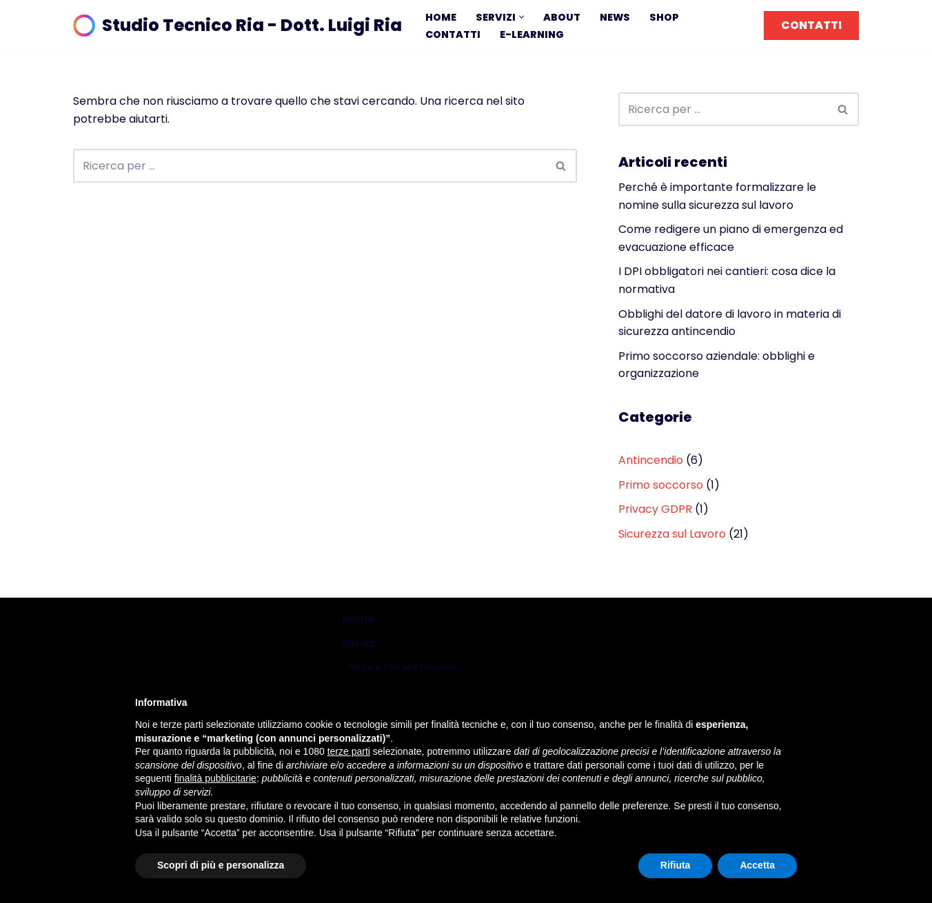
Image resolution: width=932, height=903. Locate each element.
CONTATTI (811, 25)
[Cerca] (309, 166)
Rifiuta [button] (675, 865)
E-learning (532, 34)
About (561, 17)
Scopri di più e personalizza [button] (220, 865)
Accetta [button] (757, 865)
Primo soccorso (660, 485)
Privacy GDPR (655, 509)
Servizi (359, 643)
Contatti (452, 34)
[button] (521, 16)
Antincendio (650, 460)
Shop (664, 17)
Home (440, 17)
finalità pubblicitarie (215, 778)
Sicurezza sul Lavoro (672, 534)
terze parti (348, 751)
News (615, 17)
